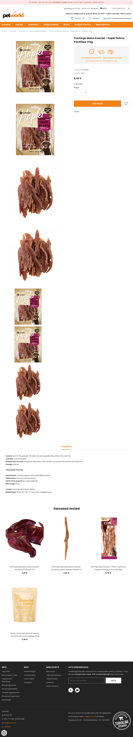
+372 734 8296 (92, 8)
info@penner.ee (10, 723)
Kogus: (76, 87)
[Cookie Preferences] (4, 733)
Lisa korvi (97, 103)
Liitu (113, 680)
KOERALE (13, 31)
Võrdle (76, 112)
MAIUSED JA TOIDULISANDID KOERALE (32, 31)
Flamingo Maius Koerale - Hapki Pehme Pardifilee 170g (70, 31)
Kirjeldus (66, 446)
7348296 (7, 727)
